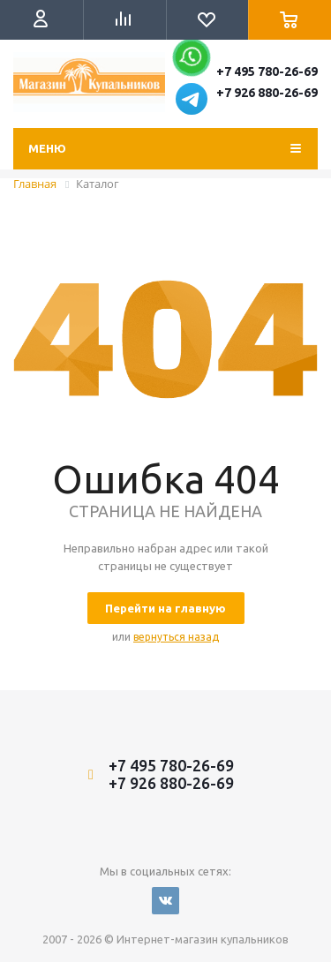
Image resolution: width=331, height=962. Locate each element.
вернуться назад (176, 637)
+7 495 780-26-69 (267, 71)
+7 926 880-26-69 (267, 92)
